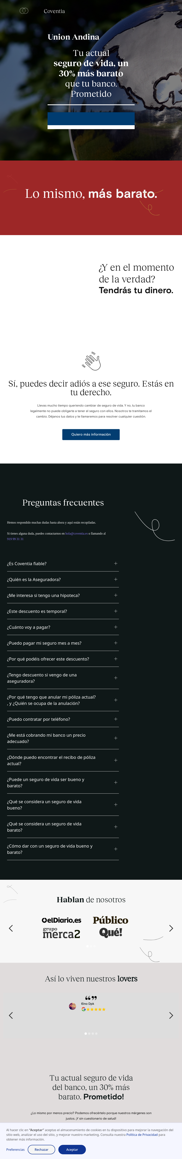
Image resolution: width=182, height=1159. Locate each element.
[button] (63, 563)
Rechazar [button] (41, 1149)
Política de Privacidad (142, 1135)
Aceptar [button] (72, 1149)
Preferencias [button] (15, 1149)
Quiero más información (91, 442)
